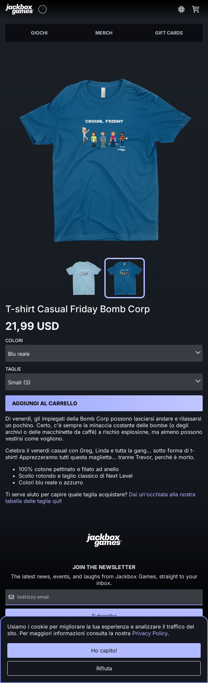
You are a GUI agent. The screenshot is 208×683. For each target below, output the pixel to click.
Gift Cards (169, 33)
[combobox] (104, 353)
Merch (103, 33)
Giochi (39, 33)
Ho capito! (104, 650)
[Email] (104, 597)
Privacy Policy (149, 633)
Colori (14, 340)
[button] (42, 9)
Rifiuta (104, 668)
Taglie (13, 369)
